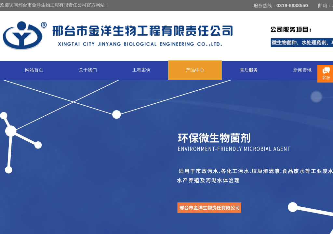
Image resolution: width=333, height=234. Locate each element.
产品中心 (195, 70)
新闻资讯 (302, 70)
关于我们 (88, 70)
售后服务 (249, 70)
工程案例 (141, 70)
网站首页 (34, 70)
